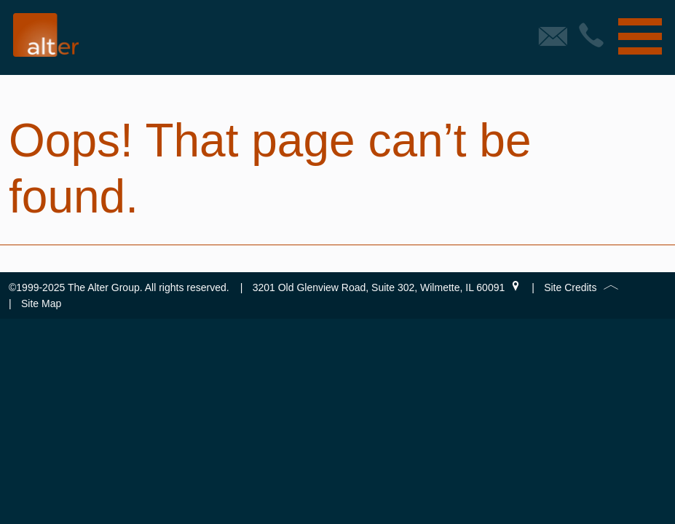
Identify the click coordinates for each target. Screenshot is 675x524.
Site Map (41, 303)
